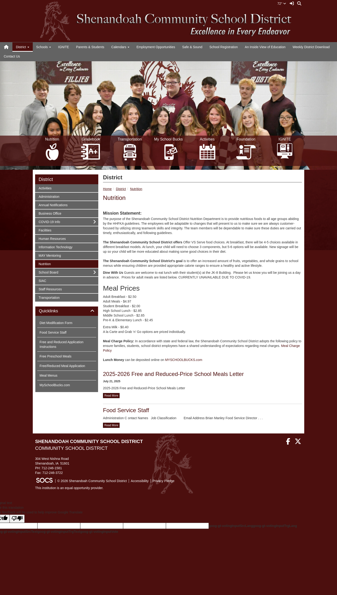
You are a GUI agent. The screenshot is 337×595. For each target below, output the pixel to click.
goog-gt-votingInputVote (99, 532)
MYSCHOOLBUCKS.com (183, 360)
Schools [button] (43, 47)
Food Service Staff (126, 410)
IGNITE (63, 47)
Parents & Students (90, 47)
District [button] (22, 47)
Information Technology (55, 247)
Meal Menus (48, 375)
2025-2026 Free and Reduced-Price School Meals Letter (173, 374)
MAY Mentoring (49, 255)
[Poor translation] (17, 519)
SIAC (44, 280)
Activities (44, 188)
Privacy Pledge (163, 481)
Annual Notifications (53, 204)
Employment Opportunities (155, 47)
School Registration (223, 47)
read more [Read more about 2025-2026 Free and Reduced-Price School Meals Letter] (111, 395)
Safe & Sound (192, 47)
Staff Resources (50, 289)
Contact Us (12, 56)
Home (107, 189)
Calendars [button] (120, 47)
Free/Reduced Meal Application (62, 366)
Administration (48, 196)
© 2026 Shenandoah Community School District (92, 481)
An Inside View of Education (265, 47)
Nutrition (136, 189)
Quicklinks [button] (54, 311)
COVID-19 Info (49, 221)
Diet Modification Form (56, 323)
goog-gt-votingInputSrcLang (231, 526)
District (121, 189)
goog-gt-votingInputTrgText (58, 532)
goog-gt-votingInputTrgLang (275, 526)
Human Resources (52, 238)
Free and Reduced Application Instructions (62, 344)
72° (281, 3)
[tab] (66, 311)
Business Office (49, 213)
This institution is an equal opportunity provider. (69, 488)
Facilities (44, 230)
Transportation (49, 297)
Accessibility (140, 481)
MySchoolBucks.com (55, 385)
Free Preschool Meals (55, 356)
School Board (48, 272)
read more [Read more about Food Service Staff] (111, 425)
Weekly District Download (311, 47)
